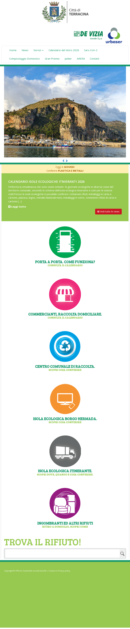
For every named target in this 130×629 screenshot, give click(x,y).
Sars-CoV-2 (90, 50)
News (25, 50)
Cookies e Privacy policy (59, 570)
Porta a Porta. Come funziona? (65, 263)
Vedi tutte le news (108, 211)
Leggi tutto (17, 206)
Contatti (94, 58)
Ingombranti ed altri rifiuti (65, 524)
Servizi (39, 50)
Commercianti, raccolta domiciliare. (65, 315)
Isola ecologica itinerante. (65, 472)
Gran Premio (52, 58)
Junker (68, 58)
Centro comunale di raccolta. (65, 367)
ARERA (81, 58)
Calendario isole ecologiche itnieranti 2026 (46, 182)
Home (13, 50)
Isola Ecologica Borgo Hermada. (65, 420)
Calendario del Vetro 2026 (64, 50)
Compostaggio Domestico (24, 58)
